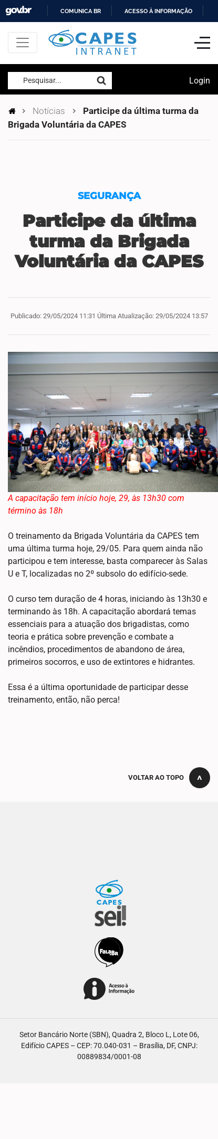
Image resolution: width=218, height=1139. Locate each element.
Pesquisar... (42, 80)
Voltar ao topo (156, 777)
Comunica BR (80, 11)
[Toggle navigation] (22, 42)
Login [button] (199, 81)
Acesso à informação (158, 11)
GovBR (18, 11)
